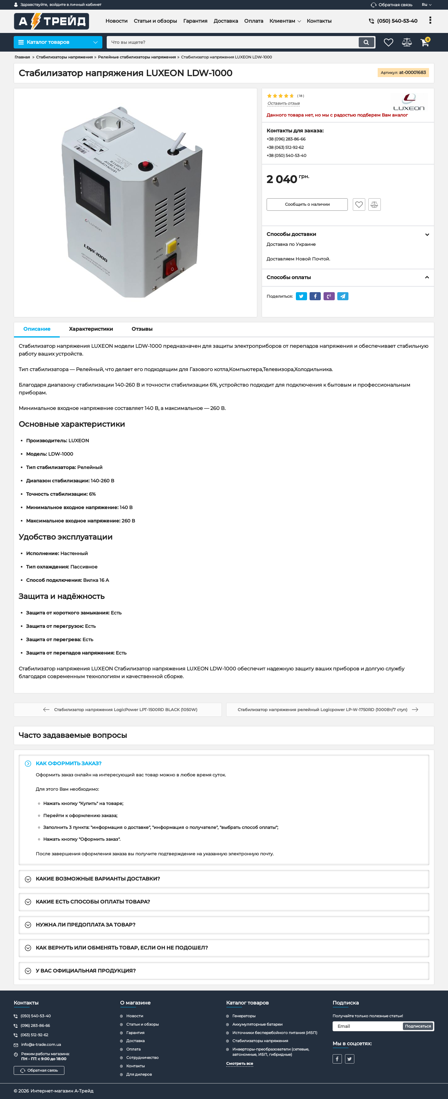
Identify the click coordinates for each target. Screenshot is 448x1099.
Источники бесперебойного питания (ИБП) (274, 1032)
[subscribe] (384, 1026)
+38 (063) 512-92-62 (287, 148)
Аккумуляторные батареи (257, 1024)
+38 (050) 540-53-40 (288, 156)
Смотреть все (239, 1063)
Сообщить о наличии (307, 206)
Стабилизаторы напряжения (260, 1040)
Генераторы (243, 1016)
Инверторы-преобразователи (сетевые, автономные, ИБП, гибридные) (270, 1052)
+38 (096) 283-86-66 (288, 139)
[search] (236, 42)
